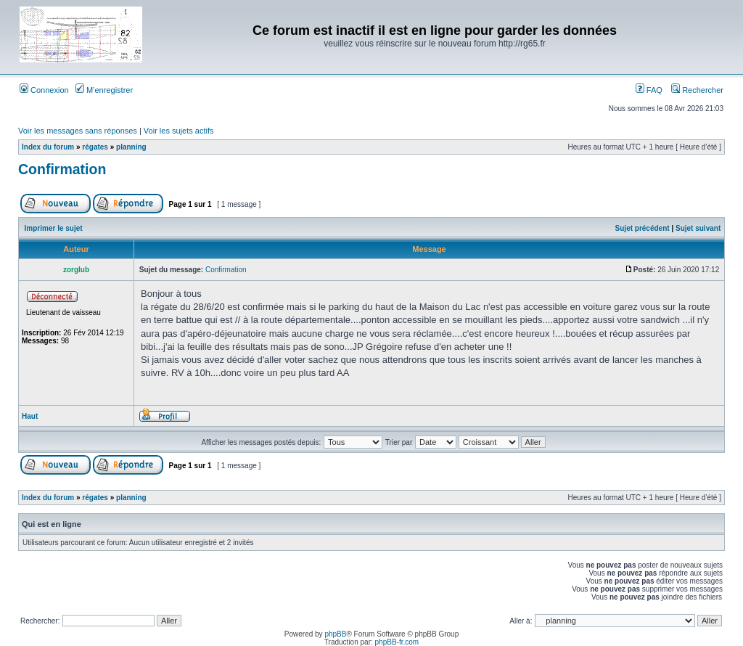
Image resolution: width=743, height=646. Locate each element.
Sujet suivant (698, 228)
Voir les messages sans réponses (77, 130)
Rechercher (697, 90)
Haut (30, 416)
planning (131, 147)
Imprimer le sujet (54, 228)
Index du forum (48, 147)
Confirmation (62, 169)
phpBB (335, 634)
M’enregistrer (104, 90)
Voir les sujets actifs (179, 130)
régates (95, 147)
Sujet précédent (642, 228)
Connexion (44, 90)
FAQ (649, 90)
